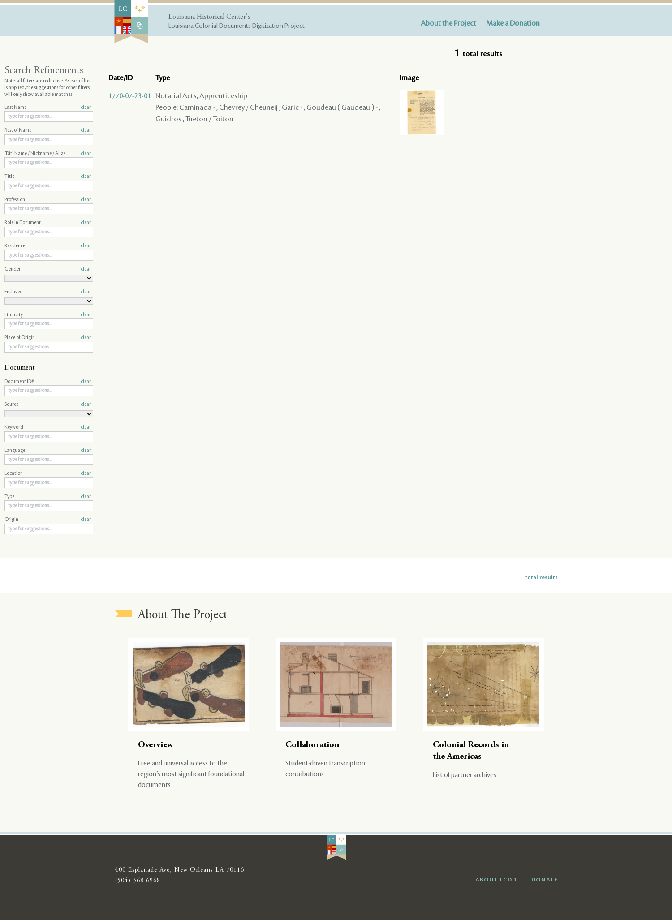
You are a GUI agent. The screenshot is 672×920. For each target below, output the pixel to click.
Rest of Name (47, 130)
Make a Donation (513, 23)
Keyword (47, 427)
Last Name (47, 107)
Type (47, 497)
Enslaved (47, 292)
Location (47, 473)
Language (47, 450)
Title (47, 176)
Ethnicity (47, 315)
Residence (47, 246)
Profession (47, 200)
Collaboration (312, 745)
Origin (47, 519)
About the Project (448, 23)
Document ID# (47, 381)
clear (86, 107)
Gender (47, 269)
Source (47, 404)
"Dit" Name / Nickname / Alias (47, 153)
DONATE (544, 880)
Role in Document (47, 222)
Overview (155, 745)
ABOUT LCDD (496, 880)
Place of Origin (47, 338)
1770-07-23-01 (129, 96)
